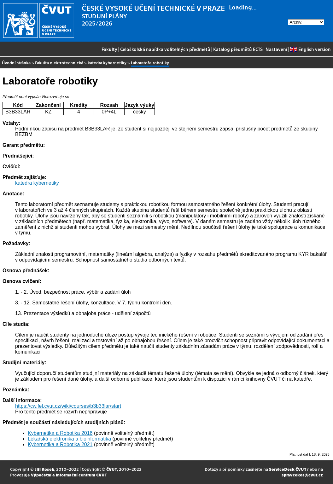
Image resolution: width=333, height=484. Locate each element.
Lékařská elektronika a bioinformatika (69, 438)
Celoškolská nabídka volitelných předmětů (165, 49)
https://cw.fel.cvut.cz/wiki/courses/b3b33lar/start (68, 406)
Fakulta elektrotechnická (59, 62)
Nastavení (276, 49)
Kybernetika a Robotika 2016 (60, 433)
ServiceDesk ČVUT (287, 469)
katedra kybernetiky (107, 62)
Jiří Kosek (44, 469)
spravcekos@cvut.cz (302, 474)
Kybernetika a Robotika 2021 (60, 444)
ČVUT (111, 469)
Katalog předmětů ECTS (238, 49)
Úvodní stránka (16, 62)
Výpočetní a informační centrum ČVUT (69, 474)
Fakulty (109, 49)
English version (310, 49)
